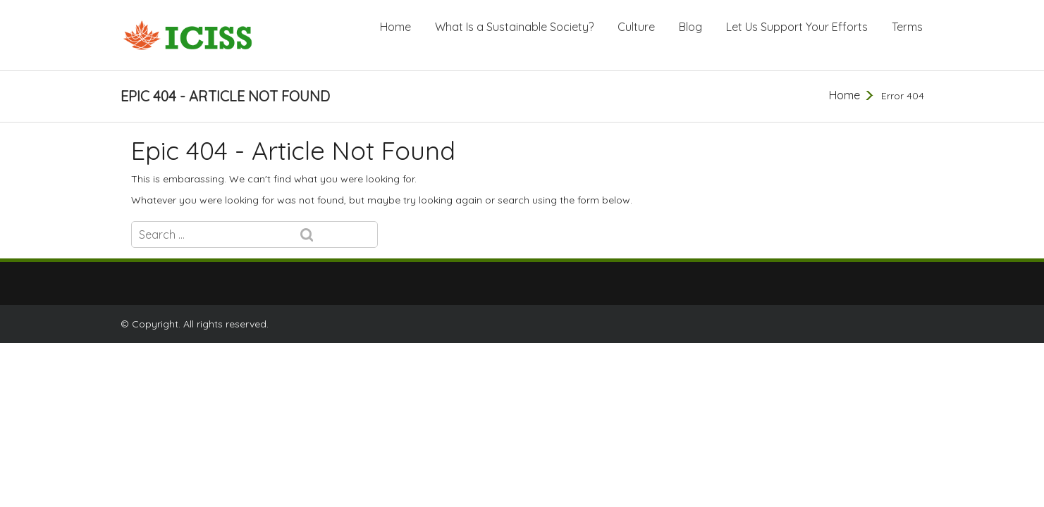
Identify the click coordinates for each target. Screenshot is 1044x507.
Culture (636, 27)
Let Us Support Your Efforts (797, 27)
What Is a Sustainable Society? (514, 27)
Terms (907, 27)
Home (395, 27)
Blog (690, 27)
